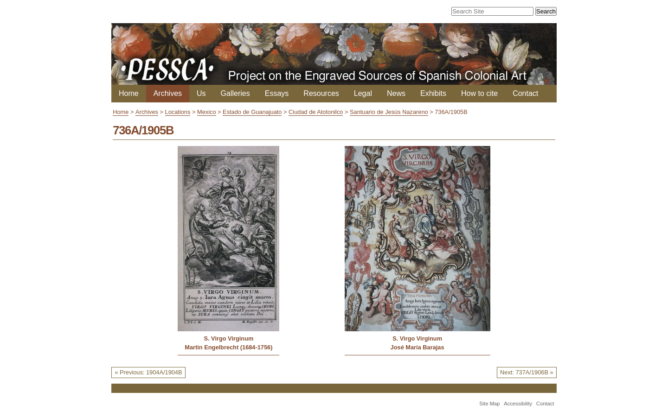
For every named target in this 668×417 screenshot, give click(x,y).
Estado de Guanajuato (252, 111)
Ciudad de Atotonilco (316, 111)
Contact (525, 93)
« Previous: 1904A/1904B (148, 372)
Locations (178, 111)
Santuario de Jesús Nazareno (389, 111)
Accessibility (518, 403)
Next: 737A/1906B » (526, 372)
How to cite (479, 93)
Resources (321, 93)
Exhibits (433, 93)
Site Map (489, 403)
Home (129, 93)
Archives (168, 93)
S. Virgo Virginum (228, 338)
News (396, 93)
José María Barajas (417, 347)
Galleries (235, 93)
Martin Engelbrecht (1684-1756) (228, 347)
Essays (277, 93)
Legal (363, 93)
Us (201, 93)
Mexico (206, 111)
